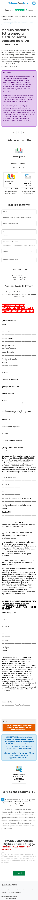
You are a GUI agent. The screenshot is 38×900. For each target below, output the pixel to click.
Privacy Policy (6, 890)
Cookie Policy (16, 890)
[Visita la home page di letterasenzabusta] (19, 3)
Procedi (19, 873)
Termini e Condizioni (14, 892)
